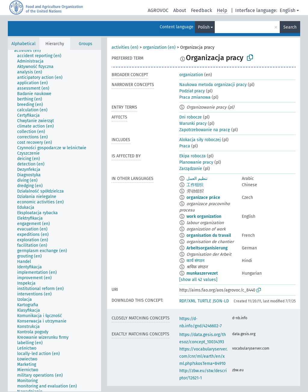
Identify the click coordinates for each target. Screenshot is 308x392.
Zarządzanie (190, 168)
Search (290, 27)
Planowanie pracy (196, 162)
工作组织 (194, 184)
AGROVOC (158, 10)
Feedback (201, 10)
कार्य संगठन (195, 260)
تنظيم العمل (197, 178)
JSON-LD (221, 301)
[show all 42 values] (198, 279)
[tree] (54, 220)
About (179, 10)
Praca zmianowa (195, 97)
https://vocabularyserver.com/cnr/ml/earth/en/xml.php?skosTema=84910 (203, 356)
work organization (203, 216)
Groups (85, 43)
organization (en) (159, 47)
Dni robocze (190, 117)
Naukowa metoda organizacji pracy (213, 84)
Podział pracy (192, 91)
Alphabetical (23, 43)
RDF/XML (187, 301)
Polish (204, 27)
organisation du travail (208, 235)
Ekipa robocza (192, 156)
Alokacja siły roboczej (200, 139)
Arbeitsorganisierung (207, 248)
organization (191, 74)
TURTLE (204, 301)
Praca (184, 146)
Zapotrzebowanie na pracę (204, 129)
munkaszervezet (202, 273)
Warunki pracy (193, 123)
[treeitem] (30, 50)
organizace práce (203, 197)
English (287, 10)
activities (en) (125, 47)
